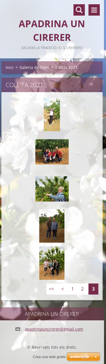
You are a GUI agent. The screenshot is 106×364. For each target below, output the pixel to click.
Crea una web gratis (49, 357)
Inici (10, 67)
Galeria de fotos (34, 67)
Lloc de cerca (79, 10)
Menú (94, 10)
